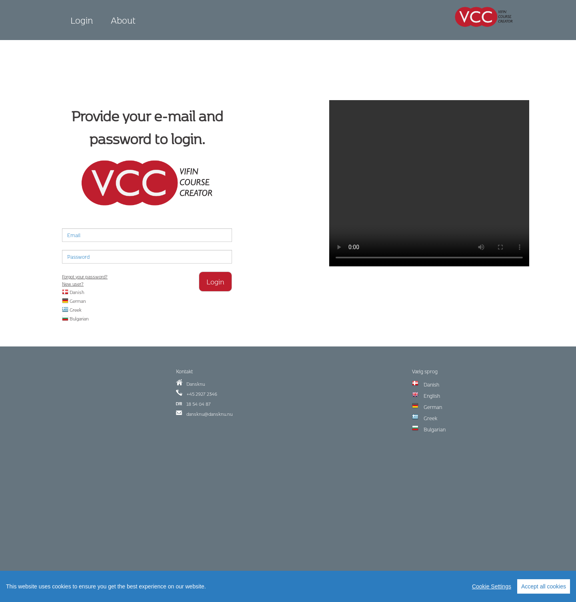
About (123, 20)
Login (81, 20)
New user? (73, 284)
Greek (72, 310)
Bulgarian (75, 319)
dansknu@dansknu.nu (209, 414)
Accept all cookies (543, 588)
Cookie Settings (491, 588)
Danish (73, 292)
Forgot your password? (85, 277)
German (74, 301)
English (432, 396)
